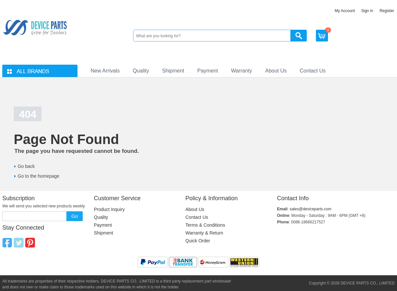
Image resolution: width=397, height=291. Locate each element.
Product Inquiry (109, 209)
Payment (207, 70)
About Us (276, 70)
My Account (345, 10)
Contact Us (313, 70)
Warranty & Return (204, 232)
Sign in (367, 10)
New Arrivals (105, 70)
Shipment (173, 70)
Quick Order (197, 240)
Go (74, 216)
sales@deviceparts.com (311, 209)
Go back (26, 166)
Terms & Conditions (205, 225)
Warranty (241, 70)
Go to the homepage (39, 176)
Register (387, 10)
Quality (141, 70)
